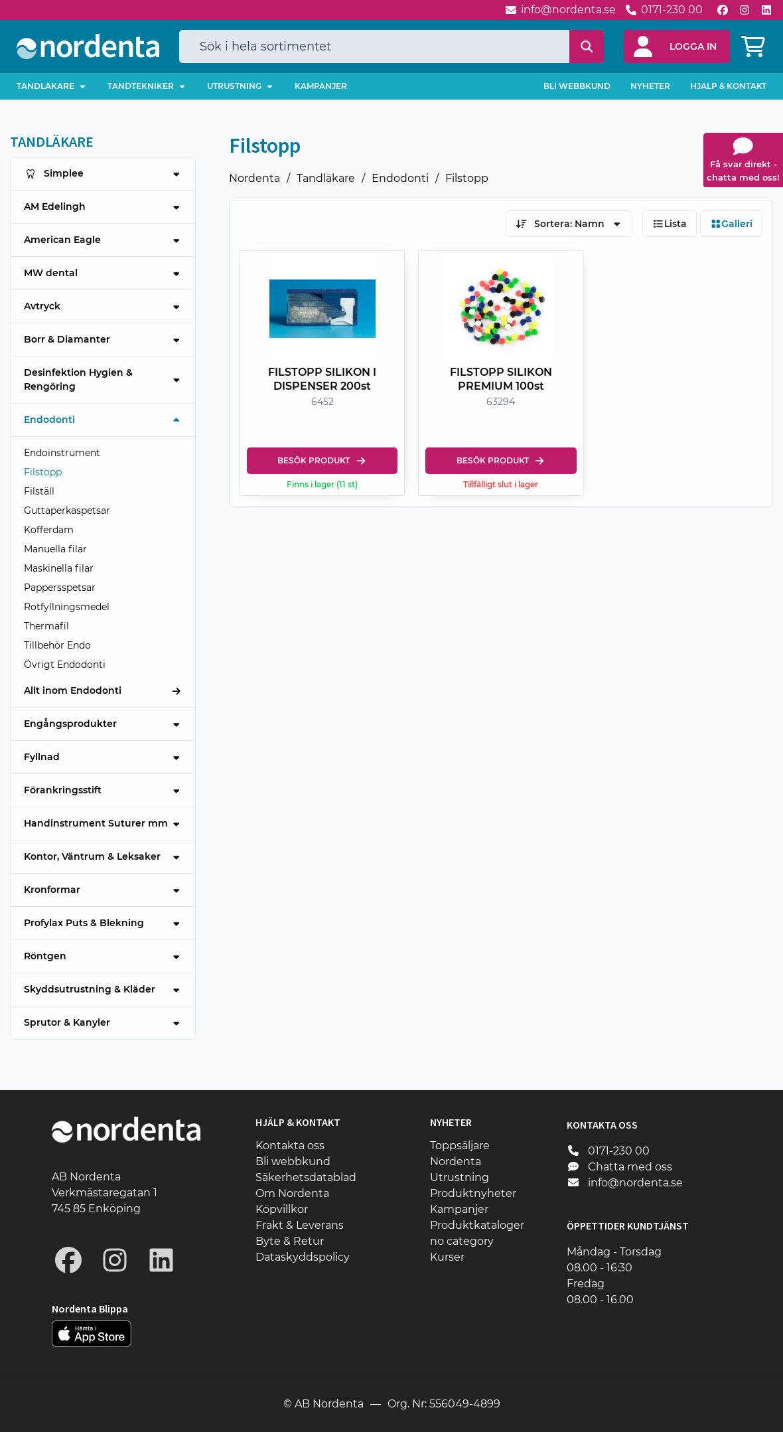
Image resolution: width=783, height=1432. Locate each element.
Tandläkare (326, 178)
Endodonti (400, 178)
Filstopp (466, 178)
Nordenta (254, 178)
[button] (677, 46)
